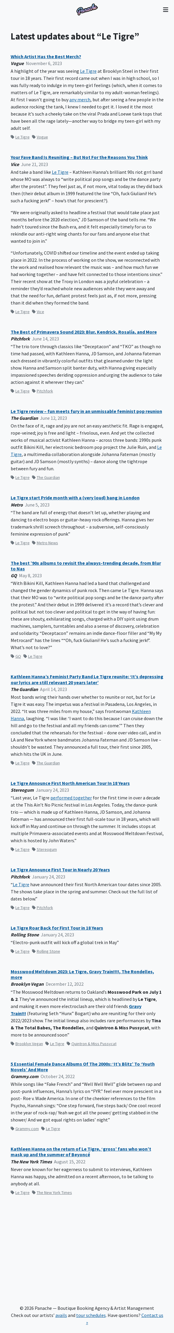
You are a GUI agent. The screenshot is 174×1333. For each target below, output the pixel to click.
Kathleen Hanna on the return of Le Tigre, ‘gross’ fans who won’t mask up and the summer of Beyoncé (81, 1151)
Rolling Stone (46, 951)
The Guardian (46, 477)
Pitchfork (42, 391)
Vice (38, 311)
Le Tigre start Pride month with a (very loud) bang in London (75, 498)
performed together (71, 798)
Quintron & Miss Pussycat (91, 1043)
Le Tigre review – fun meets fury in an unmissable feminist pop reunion (86, 411)
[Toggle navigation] (165, 9)
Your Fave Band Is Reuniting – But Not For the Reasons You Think (79, 157)
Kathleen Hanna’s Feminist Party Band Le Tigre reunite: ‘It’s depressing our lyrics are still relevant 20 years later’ (87, 679)
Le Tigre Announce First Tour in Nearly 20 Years (60, 870)
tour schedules (91, 1315)
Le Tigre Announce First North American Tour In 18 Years (70, 783)
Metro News (45, 542)
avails (61, 1315)
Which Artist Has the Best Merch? (46, 56)
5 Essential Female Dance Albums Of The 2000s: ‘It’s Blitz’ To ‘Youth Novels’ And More (83, 1066)
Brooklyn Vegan (27, 1043)
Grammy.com (25, 1128)
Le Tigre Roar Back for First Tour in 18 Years (57, 928)
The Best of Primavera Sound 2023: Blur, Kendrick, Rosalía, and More (84, 332)
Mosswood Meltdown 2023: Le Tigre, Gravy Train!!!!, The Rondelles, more (82, 974)
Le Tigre (88, 71)
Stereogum (44, 849)
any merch (79, 99)
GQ (16, 656)
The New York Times (52, 1192)
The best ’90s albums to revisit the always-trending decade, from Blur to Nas (86, 566)
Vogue (40, 137)
